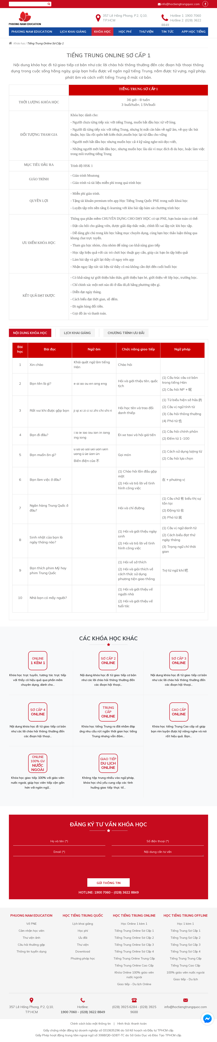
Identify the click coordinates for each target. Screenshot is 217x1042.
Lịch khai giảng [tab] (77, 333)
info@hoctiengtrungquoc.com (180, 4)
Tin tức (167, 32)
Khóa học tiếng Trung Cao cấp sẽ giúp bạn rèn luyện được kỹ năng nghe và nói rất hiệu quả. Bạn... (179, 720)
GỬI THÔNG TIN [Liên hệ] (109, 883)
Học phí (125, 32)
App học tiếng (194, 32)
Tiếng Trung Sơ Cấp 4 (185, 951)
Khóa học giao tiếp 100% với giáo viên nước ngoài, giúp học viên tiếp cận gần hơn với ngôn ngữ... (37, 771)
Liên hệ (17, 40)
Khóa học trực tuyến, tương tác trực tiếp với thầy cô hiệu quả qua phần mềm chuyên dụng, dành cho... (37, 669)
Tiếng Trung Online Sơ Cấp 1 (134, 931)
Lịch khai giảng (73, 32)
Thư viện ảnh (31, 938)
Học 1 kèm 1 (185, 924)
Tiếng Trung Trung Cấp (186, 958)
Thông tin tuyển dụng (31, 951)
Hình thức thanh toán (132, 1023)
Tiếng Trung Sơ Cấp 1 (185, 931)
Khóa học (102, 32)
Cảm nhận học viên (31, 931)
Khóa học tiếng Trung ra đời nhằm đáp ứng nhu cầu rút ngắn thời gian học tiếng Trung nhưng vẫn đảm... (108, 720)
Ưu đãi (82, 938)
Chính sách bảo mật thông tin (90, 1023)
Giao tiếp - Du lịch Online (134, 984)
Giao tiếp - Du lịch (185, 979)
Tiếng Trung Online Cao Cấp (134, 965)
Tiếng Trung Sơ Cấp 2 (185, 938)
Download (82, 951)
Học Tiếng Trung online (134, 915)
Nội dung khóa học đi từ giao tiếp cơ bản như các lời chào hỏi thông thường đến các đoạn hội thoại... (108, 669)
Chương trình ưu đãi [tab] (126, 333)
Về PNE (31, 924)
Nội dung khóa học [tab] (30, 333)
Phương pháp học (83, 958)
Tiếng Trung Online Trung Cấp (134, 958)
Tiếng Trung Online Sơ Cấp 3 (134, 945)
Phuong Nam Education (31, 32)
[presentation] (108, 868)
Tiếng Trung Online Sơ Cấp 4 (134, 951)
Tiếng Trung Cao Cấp (185, 965)
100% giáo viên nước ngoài (185, 972)
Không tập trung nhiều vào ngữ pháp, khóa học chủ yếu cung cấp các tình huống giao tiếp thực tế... (108, 771)
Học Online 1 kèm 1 (134, 924)
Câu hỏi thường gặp (31, 945)
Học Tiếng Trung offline (186, 915)
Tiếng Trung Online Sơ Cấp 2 (134, 938)
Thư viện (146, 32)
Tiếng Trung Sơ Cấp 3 (185, 945)
